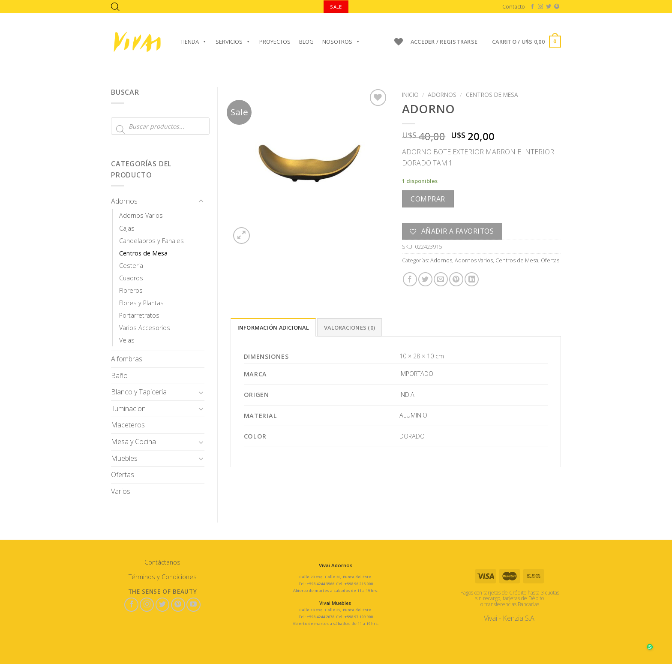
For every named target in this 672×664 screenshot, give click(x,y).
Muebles (124, 458)
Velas (127, 340)
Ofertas (122, 474)
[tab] (273, 327)
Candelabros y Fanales (151, 241)
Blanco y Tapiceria (139, 392)
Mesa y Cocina (133, 441)
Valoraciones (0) (349, 327)
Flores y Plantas (141, 303)
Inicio (410, 94)
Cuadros (131, 278)
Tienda (193, 41)
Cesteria (131, 265)
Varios (120, 491)
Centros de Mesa (143, 253)
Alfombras (126, 359)
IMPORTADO (416, 374)
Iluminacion (128, 408)
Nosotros (341, 41)
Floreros (131, 290)
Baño (119, 375)
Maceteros (128, 425)
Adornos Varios (141, 215)
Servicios (233, 41)
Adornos (124, 201)
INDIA (406, 395)
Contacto (513, 6)
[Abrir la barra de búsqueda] (115, 7)
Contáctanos (162, 562)
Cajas (127, 228)
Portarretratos (139, 315)
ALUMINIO (413, 415)
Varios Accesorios (144, 328)
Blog (306, 41)
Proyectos (275, 41)
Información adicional (273, 327)
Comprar (428, 199)
